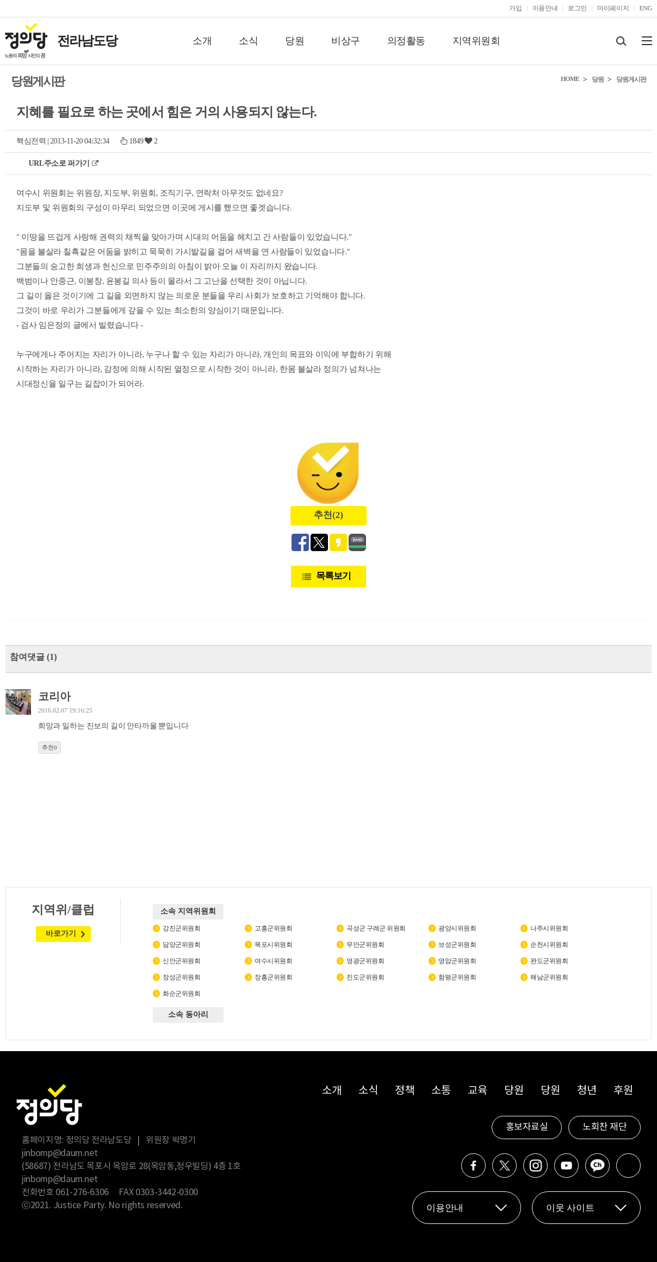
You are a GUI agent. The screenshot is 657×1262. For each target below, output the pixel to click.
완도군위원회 (549, 961)
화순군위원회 (181, 993)
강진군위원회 (181, 928)
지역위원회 (476, 40)
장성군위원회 (181, 977)
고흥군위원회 (273, 928)
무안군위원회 (365, 944)
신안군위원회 (181, 961)
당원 (294, 40)
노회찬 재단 (604, 1127)
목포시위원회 (273, 944)
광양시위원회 (457, 928)
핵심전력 (31, 141)
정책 (404, 1091)
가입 (515, 8)
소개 (202, 40)
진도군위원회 (365, 977)
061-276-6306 (82, 1192)
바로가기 (61, 933)
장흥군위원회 (273, 977)
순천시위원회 (549, 944)
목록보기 (333, 576)
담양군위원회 (181, 944)
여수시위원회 (273, 961)
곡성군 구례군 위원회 (376, 928)
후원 (623, 1091)
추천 (49, 747)
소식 (248, 40)
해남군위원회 (549, 977)
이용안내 (545, 8)
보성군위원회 (457, 944)
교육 (477, 1091)
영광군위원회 (365, 961)
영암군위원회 (457, 961)
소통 (440, 1091)
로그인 (577, 8)
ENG (645, 8)
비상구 (345, 40)
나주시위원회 (549, 928)
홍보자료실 (527, 1127)
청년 (586, 1091)
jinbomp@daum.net (59, 1153)
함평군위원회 (457, 977)
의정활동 (406, 40)
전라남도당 (87, 41)
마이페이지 (613, 8)
